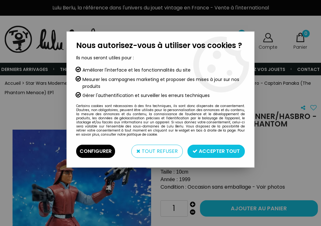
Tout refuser (157, 151)
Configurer (96, 151)
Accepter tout (216, 151)
